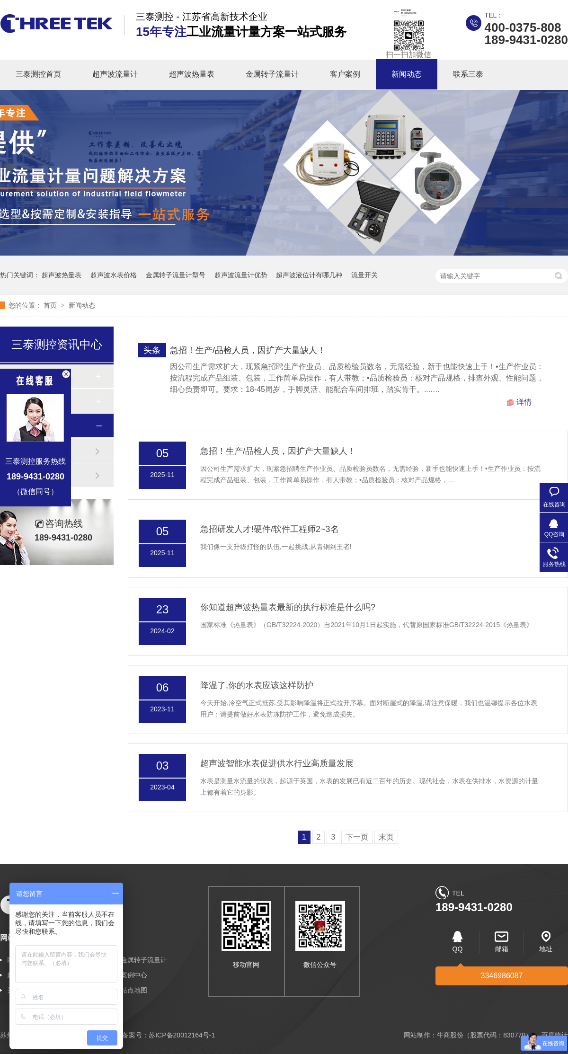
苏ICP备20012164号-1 (182, 1035)
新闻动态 (406, 74)
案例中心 (134, 975)
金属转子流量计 (272, 74)
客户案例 (345, 74)
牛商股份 (450, 1035)
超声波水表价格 (113, 275)
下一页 (357, 837)
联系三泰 (468, 74)
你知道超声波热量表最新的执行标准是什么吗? (287, 607)
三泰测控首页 (38, 74)
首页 (51, 305)
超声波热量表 (191, 74)
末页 (386, 837)
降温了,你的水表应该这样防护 (256, 685)
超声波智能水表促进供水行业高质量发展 (277, 763)
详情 (524, 402)
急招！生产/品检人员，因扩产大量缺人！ (248, 350)
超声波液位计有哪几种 (309, 275)
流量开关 (364, 275)
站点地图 (134, 990)
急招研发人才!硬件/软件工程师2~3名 (269, 529)
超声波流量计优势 (240, 275)
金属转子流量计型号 (175, 275)
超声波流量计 (115, 74)
